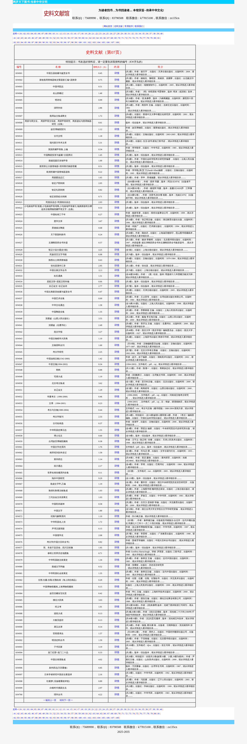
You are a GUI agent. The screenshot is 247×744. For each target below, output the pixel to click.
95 (61, 42)
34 (140, 33)
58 (76, 38)
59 (79, 38)
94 (58, 42)
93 (54, 42)
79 (151, 38)
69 (115, 38)
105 (103, 42)
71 (123, 38)
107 (112, 42)
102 (89, 42)
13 (64, 33)
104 (98, 42)
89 (40, 42)
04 (31, 33)
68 (112, 38)
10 (54, 33)
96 (65, 42)
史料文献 (118, 26)
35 (143, 33)
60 (83, 38)
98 (72, 42)
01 (21, 33)
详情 (116, 73)
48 (40, 38)
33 (136, 33)
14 (68, 709)
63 (94, 38)
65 (101, 38)
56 (69, 38)
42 (18, 38)
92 (51, 42)
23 (100, 33)
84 (22, 42)
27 (114, 33)
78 (148, 38)
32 (133, 33)
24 (104, 33)
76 (141, 38)
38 (154, 33)
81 (159, 38)
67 (108, 38)
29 (122, 33)
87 (33, 42)
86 (29, 42)
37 (151, 33)
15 (71, 33)
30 (125, 33)
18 (82, 33)
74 (133, 38)
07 (43, 33)
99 (76, 42)
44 (25, 38)
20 (89, 33)
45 (29, 38)
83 (18, 42)
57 (72, 38)
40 (161, 33)
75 (137, 38)
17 (79, 33)
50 (47, 38)
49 (43, 38)
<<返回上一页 (49, 700)
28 (118, 33)
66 (105, 38)
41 (15, 38)
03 (28, 33)
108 (117, 42)
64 (97, 38)
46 (33, 38)
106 (108, 42)
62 (90, 38)
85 (25, 42)
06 (39, 33)
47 (36, 38)
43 (22, 38)
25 (107, 33)
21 (93, 33)
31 (129, 33)
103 (93, 42)
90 (43, 42)
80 (155, 38)
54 (61, 38)
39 (158, 33)
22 (96, 33)
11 (57, 33)
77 (144, 38)
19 (86, 33)
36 (147, 33)
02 (24, 33)
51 (51, 38)
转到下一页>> (66, 700)
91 (47, 42)
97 (69, 42)
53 (58, 38)
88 (36, 42)
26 (111, 33)
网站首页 (107, 26)
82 (15, 42)
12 (61, 33)
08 (46, 33)
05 (35, 33)
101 (84, 42)
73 (130, 38)
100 (80, 42)
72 (126, 38)
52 (54, 38)
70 (119, 38)
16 (75, 33)
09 (50, 33)
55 (65, 38)
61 (87, 38)
